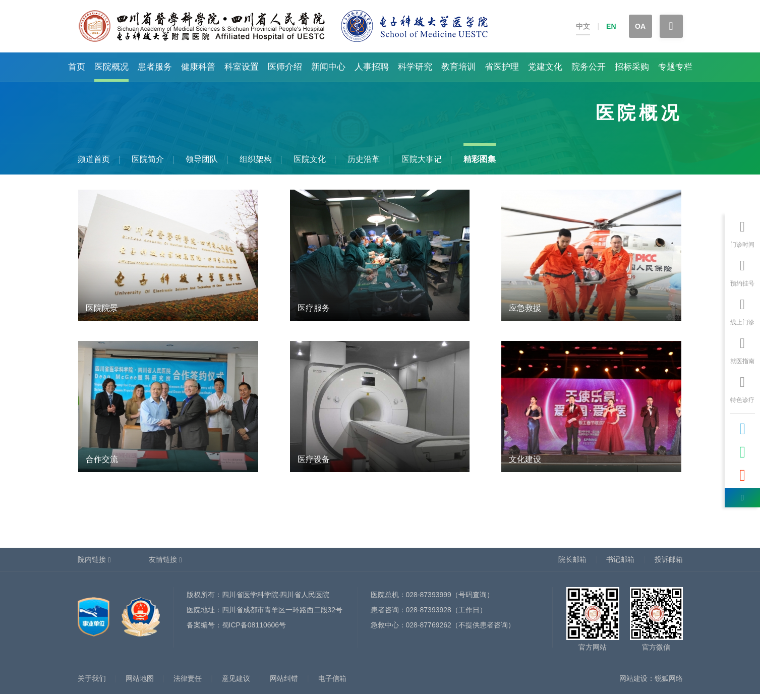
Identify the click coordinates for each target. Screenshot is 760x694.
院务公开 (588, 67)
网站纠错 (284, 678)
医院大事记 (421, 159)
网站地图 (140, 678)
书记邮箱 (620, 559)
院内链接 (92, 559)
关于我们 (92, 678)
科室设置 (241, 67)
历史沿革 (363, 159)
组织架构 (256, 159)
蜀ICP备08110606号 (254, 625)
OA (640, 26)
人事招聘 (372, 67)
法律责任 (187, 678)
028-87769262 (428, 625)
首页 (76, 67)
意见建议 (236, 678)
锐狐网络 (669, 678)
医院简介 (148, 159)
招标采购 (632, 67)
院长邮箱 (572, 559)
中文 (583, 26)
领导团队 (202, 159)
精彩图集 (479, 159)
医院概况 (111, 67)
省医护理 (502, 67)
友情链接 (163, 559)
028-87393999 (428, 595)
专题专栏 (675, 67)
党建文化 (545, 67)
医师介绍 (285, 67)
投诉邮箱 (669, 559)
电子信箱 (332, 678)
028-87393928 (428, 610)
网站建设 (633, 678)
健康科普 (198, 67)
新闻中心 (328, 67)
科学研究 (415, 67)
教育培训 (458, 67)
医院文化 (310, 159)
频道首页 (94, 159)
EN (611, 26)
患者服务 (155, 67)
